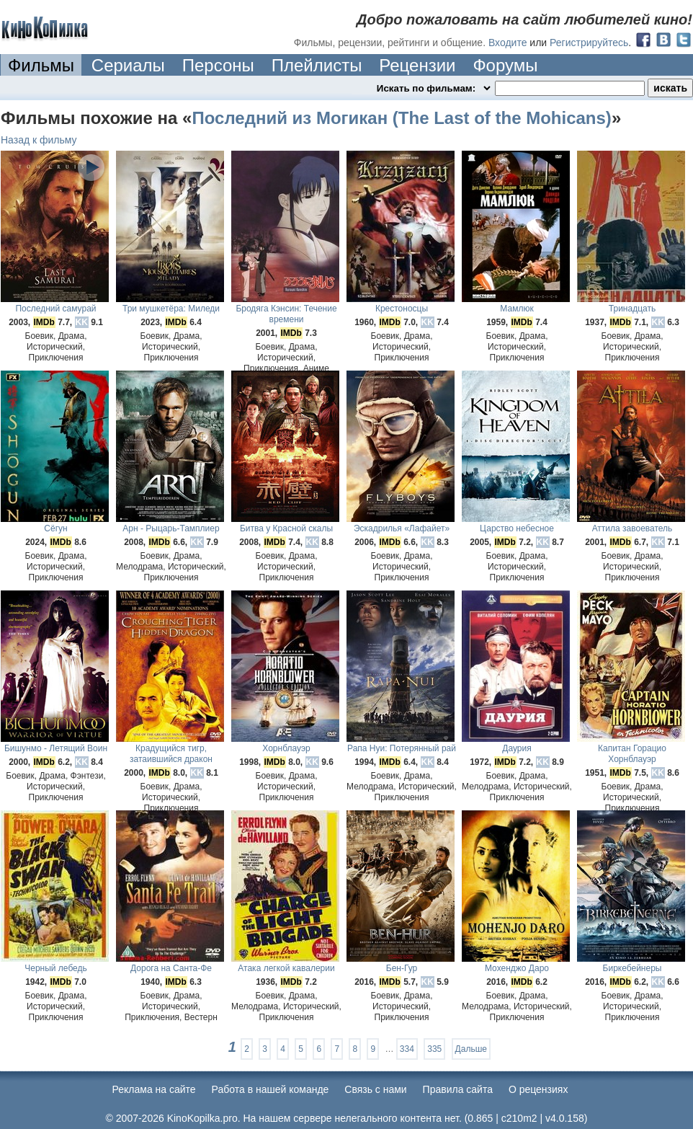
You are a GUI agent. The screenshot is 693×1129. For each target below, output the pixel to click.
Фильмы (41, 65)
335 (434, 1049)
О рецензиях (538, 1089)
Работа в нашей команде (270, 1089)
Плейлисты (317, 65)
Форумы (505, 65)
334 (407, 1049)
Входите (507, 42)
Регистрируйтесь (589, 42)
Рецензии (417, 65)
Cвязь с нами (375, 1089)
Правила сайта (458, 1089)
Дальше (471, 1049)
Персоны (218, 65)
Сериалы (128, 65)
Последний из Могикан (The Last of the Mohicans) (401, 118)
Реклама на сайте (154, 1089)
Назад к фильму (39, 140)
